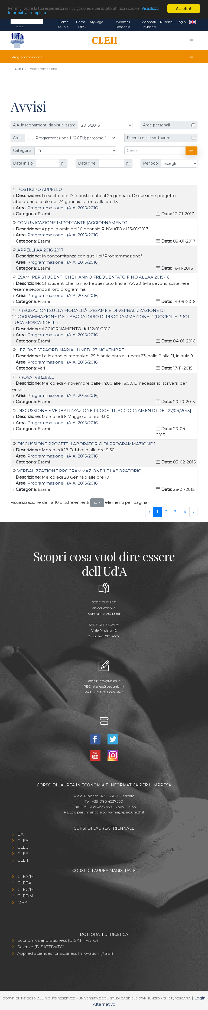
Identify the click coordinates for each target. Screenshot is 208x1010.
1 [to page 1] (157, 511)
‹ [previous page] (149, 511)
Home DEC (81, 24)
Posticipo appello (39, 189)
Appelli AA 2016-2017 (40, 250)
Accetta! (183, 8)
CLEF (22, 853)
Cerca (18, 27)
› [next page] (193, 511)
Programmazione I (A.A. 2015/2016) (63, 207)
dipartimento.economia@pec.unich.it (109, 812)
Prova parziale (35, 377)
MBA (22, 902)
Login (181, 22)
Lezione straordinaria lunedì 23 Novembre (70, 349)
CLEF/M (25, 895)
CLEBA (24, 882)
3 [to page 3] (175, 511)
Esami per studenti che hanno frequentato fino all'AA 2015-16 (93, 277)
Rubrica (166, 22)
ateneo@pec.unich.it (108, 686)
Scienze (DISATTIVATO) (41, 946)
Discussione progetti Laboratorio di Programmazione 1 (86, 443)
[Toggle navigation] (191, 40)
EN (192, 21)
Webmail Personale (122, 24)
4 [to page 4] (184, 511)
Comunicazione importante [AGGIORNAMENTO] (73, 222)
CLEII (19, 69)
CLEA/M (25, 876)
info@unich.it (109, 681)
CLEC (22, 847)
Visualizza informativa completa (37, 13)
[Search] (27, 21)
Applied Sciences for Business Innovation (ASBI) (65, 953)
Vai (191, 151)
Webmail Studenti (149, 24)
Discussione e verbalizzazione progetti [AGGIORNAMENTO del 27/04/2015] (104, 410)
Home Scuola (63, 24)
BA (20, 834)
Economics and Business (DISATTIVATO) (57, 940)
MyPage (96, 22)
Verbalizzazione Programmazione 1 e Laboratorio (79, 470)
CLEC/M (25, 889)
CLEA (22, 840)
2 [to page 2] (166, 511)
